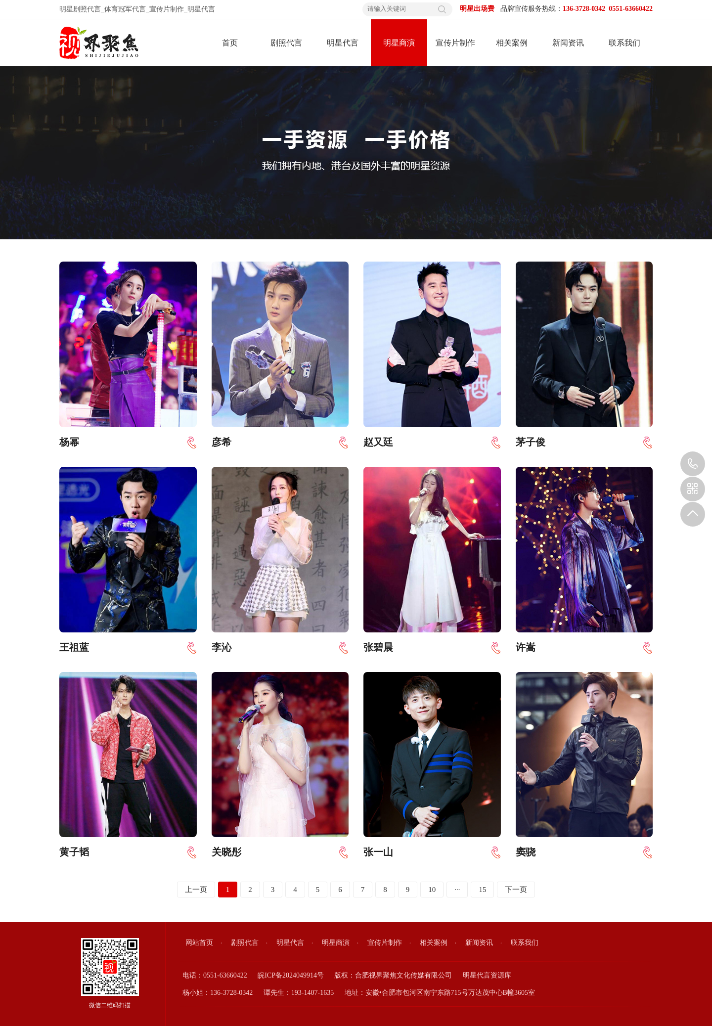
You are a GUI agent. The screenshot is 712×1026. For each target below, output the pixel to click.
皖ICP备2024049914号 (291, 975)
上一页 (196, 889)
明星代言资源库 (487, 975)
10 (432, 889)
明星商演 (399, 43)
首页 (230, 43)
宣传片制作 (166, 9)
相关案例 (512, 43)
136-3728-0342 (692, 463)
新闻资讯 (568, 43)
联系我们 (624, 43)
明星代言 (201, 9)
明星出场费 (477, 8)
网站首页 (199, 942)
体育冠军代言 (125, 9)
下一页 (516, 889)
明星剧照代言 (80, 9)
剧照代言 (286, 43)
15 (482, 889)
